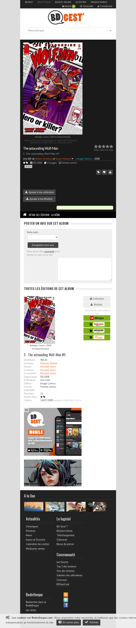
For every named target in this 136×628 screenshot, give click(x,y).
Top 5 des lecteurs (66, 566)
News (29, 535)
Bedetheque (44, 2)
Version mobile (99, 2)
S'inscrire (86, 6)
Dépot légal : (31, 376)
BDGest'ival (63, 584)
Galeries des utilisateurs (69, 575)
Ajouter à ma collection (39, 192)
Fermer (91, 622)
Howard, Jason (48, 366)
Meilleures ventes (35, 548)
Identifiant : (30, 360)
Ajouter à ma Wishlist (39, 199)
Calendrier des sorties (37, 544)
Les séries (31, 610)
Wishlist (96, 304)
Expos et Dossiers (35, 539)
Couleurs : (29, 370)
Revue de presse (65, 544)
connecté (49, 251)
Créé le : (28, 400)
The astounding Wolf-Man (40, 148)
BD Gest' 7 (62, 526)
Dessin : (28, 366)
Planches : (29, 393)
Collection (97, 298)
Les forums (62, 562)
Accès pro (81, 2)
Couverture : (30, 373)
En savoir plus (69, 622)
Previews (30, 530)
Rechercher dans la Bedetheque (36, 603)
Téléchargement (65, 535)
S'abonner (62, 539)
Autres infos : (31, 397)
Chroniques (32, 526)
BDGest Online (63, 2)
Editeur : (28, 383)
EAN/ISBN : (30, 390)
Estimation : (30, 380)
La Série (55, 215)
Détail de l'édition (39, 215)
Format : (28, 386)
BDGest (29, 2)
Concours (62, 579)
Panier (69, 6)
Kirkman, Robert (48, 363)
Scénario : (29, 363)
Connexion (105, 6)
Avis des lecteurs (66, 570)
